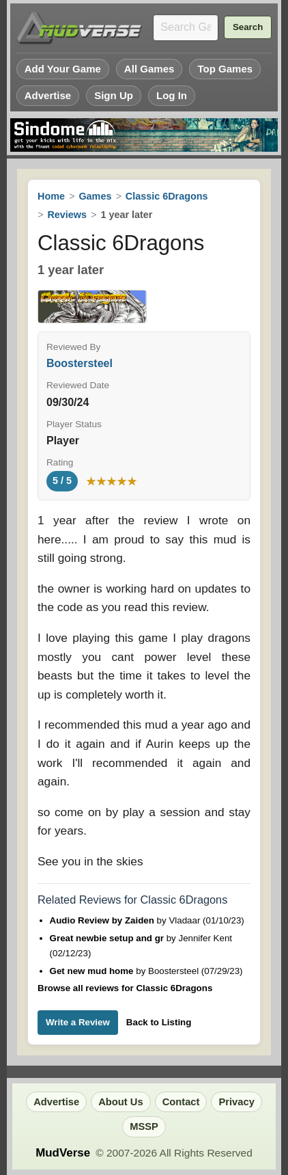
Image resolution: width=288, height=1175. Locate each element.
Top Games (225, 69)
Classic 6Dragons (167, 196)
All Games (149, 69)
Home (51, 196)
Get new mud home (93, 971)
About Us (120, 1101)
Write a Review (78, 1022)
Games (94, 196)
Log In (171, 95)
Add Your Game (63, 69)
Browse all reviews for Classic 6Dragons (125, 988)
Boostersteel (79, 363)
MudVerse (62, 1152)
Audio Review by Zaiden (103, 920)
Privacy (236, 1101)
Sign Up (113, 95)
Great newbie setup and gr (108, 938)
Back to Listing (159, 1022)
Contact (181, 1101)
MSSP (144, 1126)
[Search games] (185, 27)
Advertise (48, 95)
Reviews (67, 214)
